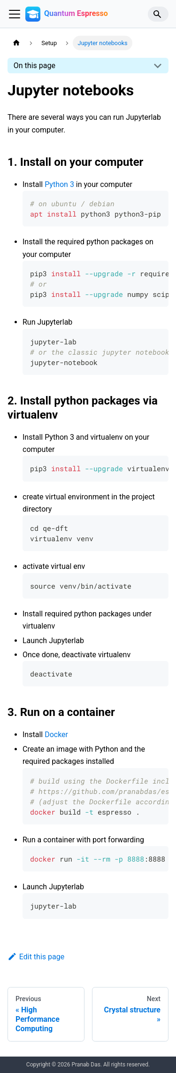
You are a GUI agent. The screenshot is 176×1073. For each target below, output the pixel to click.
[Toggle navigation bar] (15, 14)
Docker (56, 734)
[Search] (158, 14)
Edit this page (36, 956)
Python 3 (59, 184)
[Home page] (16, 43)
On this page (34, 65)
